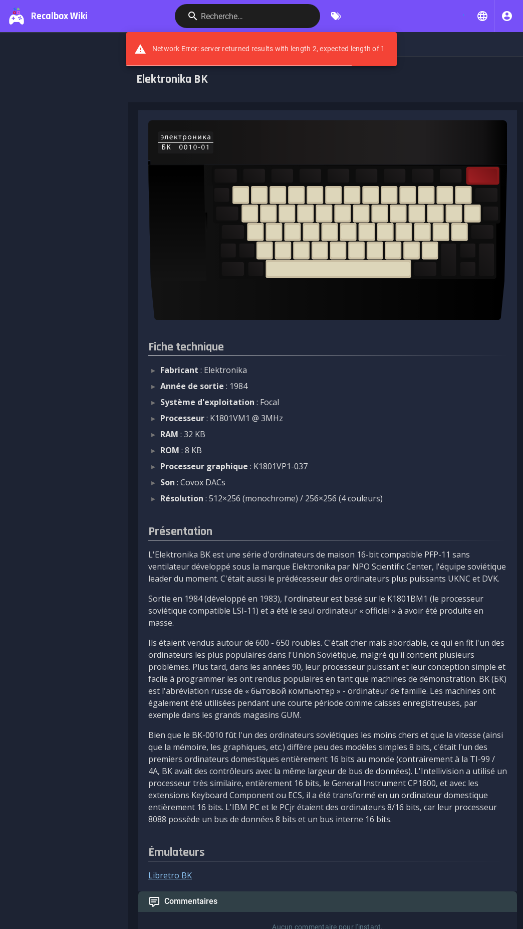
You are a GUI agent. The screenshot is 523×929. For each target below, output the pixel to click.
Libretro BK (170, 875)
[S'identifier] (507, 16)
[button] (482, 16)
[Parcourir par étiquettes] (336, 16)
